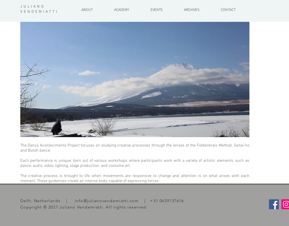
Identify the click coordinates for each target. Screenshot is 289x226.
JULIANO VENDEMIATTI (39, 9)
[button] (191, 7)
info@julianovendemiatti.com (107, 200)
